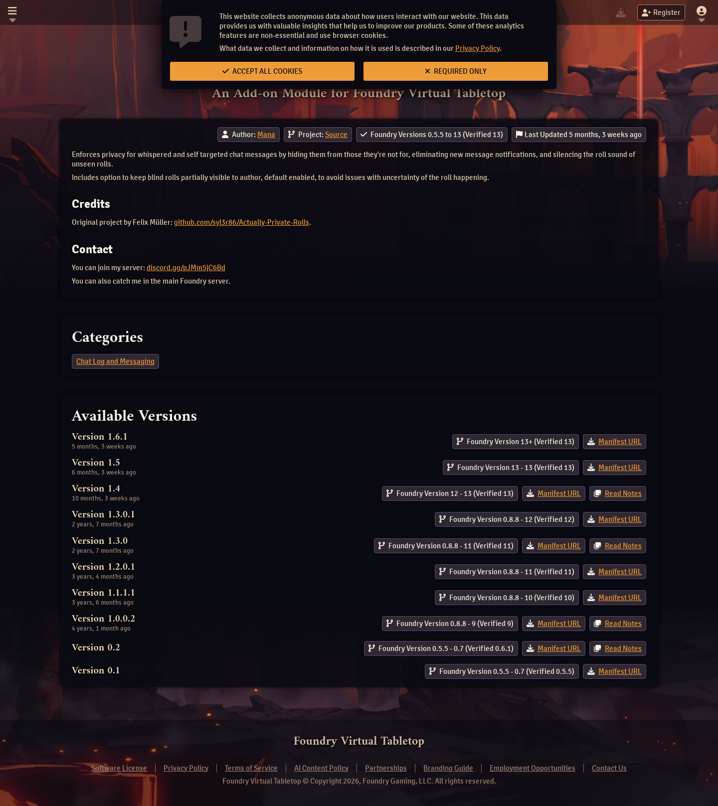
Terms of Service (251, 768)
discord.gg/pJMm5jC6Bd (186, 267)
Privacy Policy (477, 48)
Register (661, 12)
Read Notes (623, 493)
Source (336, 134)
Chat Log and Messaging (115, 361)
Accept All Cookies (262, 71)
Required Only (456, 71)
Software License (119, 768)
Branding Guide (448, 768)
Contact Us (609, 768)
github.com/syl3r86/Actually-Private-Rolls (241, 222)
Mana (266, 134)
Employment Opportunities (532, 768)
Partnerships (386, 768)
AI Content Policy (321, 768)
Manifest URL (620, 441)
